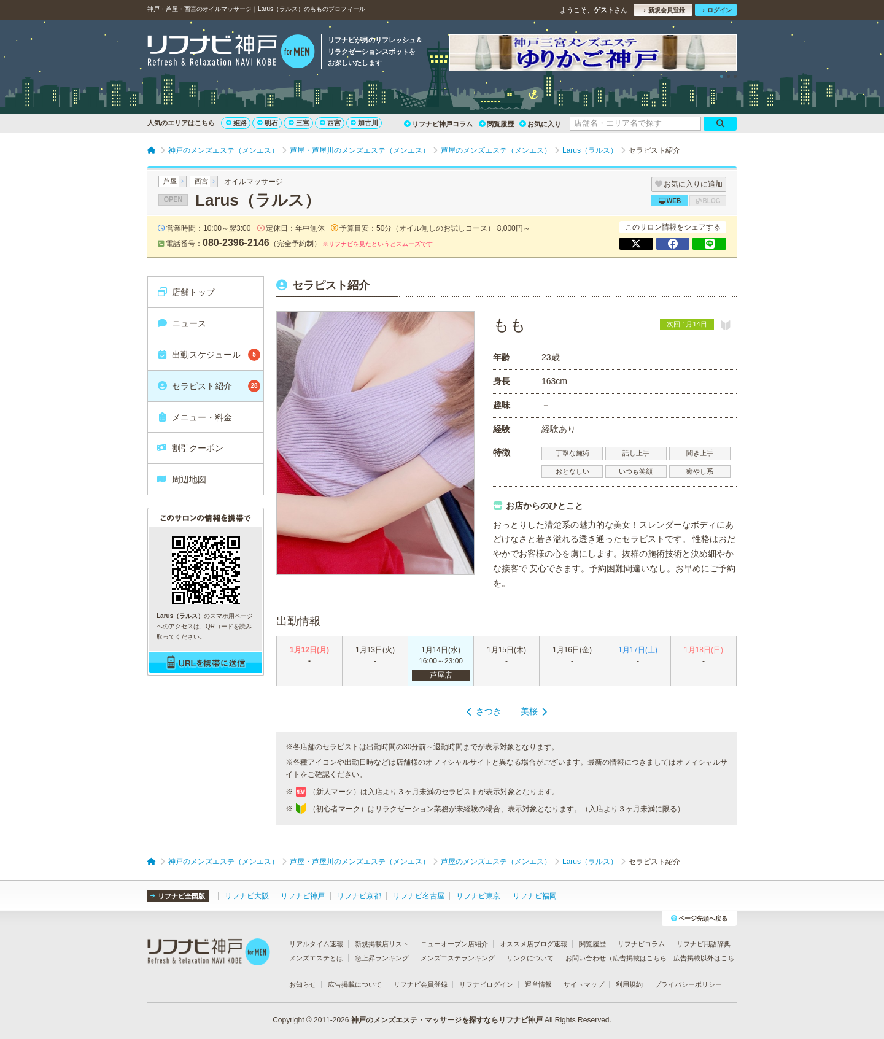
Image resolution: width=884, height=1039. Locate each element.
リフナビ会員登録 (421, 984)
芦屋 (170, 181)
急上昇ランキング (382, 958)
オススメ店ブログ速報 (533, 944)
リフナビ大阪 (247, 896)
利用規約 (629, 984)
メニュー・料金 (194, 417)
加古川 (364, 122)
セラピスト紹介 (208, 386)
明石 (267, 122)
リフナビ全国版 (177, 896)
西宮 (330, 122)
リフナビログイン (486, 984)
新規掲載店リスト (382, 944)
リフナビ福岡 (535, 896)
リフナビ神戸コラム (438, 124)
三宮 (299, 122)
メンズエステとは (316, 958)
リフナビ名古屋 (418, 896)
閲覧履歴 (496, 124)
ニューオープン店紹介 (454, 944)
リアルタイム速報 (316, 944)
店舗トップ (186, 292)
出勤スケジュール (208, 355)
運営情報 (538, 984)
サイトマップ (584, 984)
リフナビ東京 (478, 896)
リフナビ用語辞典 (704, 944)
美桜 (529, 711)
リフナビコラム (641, 944)
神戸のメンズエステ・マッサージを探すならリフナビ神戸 (447, 1020)
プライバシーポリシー (688, 984)
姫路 (236, 122)
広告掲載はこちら (640, 958)
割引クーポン (190, 448)
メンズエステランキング (458, 958)
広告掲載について (355, 984)
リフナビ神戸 (303, 896)
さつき (489, 711)
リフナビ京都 (359, 896)
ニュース (181, 323)
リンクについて (530, 958)
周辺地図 (181, 479)
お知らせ (302, 984)
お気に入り (540, 124)
